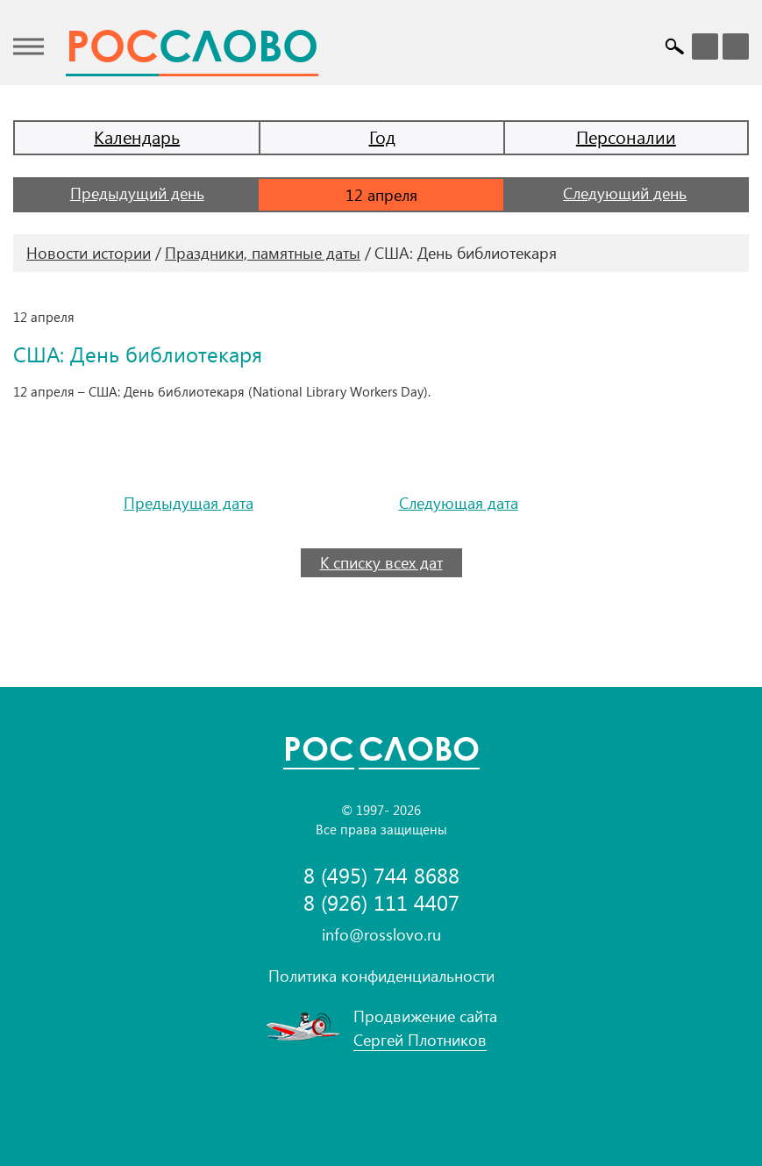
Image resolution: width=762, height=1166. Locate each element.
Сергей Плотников (420, 1039)
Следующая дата (458, 503)
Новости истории (88, 252)
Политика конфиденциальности (381, 975)
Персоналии (626, 136)
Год (382, 136)
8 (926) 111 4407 (381, 902)
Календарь (137, 136)
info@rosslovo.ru (381, 934)
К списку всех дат (381, 562)
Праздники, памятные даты (262, 252)
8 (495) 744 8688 (381, 875)
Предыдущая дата (188, 503)
